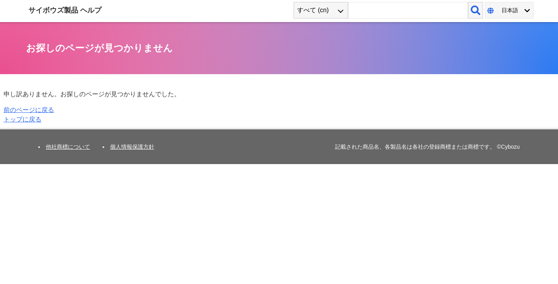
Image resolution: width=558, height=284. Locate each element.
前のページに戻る (29, 109)
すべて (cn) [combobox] (313, 10)
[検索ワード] (408, 10)
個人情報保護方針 (132, 147)
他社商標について (68, 147)
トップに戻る (22, 119)
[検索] (475, 10)
